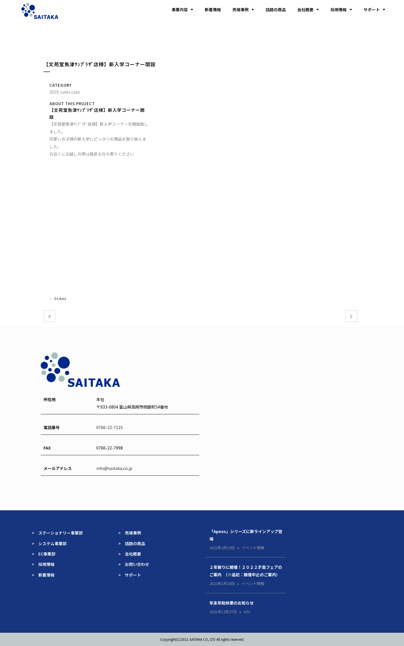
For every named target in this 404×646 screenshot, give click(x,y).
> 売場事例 (131, 533)
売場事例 (243, 9)
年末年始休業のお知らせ (231, 603)
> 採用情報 (43, 564)
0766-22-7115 (109, 427)
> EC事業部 (43, 554)
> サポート (129, 575)
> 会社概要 (129, 554)
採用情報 (341, 9)
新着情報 (213, 9)
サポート (374, 9)
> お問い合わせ (133, 564)
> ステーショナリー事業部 (57, 533)
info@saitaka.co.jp (114, 468)
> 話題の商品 (131, 543)
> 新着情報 (43, 575)
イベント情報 (253, 547)
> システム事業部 (49, 543)
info (247, 611)
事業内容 (182, 9)
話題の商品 (276, 9)
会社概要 (308, 9)
